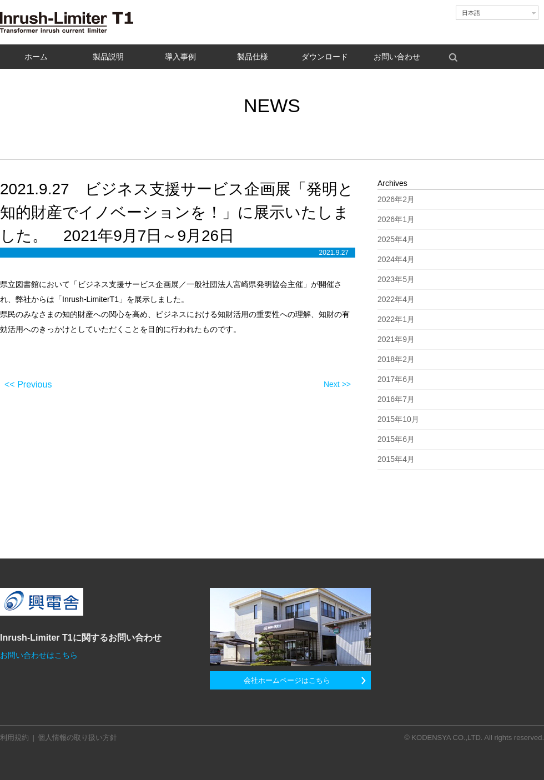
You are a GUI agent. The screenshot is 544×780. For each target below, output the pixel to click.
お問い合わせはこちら (39, 655)
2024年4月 (396, 259)
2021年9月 (396, 339)
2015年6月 (396, 439)
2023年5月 (396, 279)
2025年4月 (396, 239)
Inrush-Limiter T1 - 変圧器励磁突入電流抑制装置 (69, 22)
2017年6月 (396, 379)
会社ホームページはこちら (287, 680)
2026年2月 (396, 199)
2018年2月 (396, 359)
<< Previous (28, 384)
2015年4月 (396, 459)
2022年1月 (396, 319)
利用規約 (14, 737)
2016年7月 (396, 399)
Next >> (337, 384)
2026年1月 (396, 219)
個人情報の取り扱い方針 (77, 737)
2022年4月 (396, 299)
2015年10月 (398, 419)
